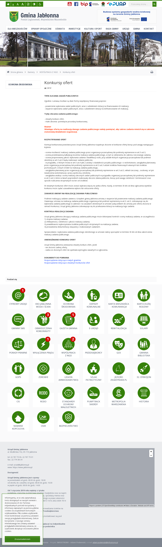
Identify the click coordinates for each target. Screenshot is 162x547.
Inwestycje (74, 28)
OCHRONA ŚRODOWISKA (20, 84)
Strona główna (15, 72)
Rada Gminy (112, 28)
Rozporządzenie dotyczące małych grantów (62, 260)
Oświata (60, 28)
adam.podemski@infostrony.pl (105, 542)
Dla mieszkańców (17, 28)
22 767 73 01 (27, 457)
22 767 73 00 (16, 457)
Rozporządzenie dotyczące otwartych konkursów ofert (67, 263)
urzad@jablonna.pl (21, 465)
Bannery (31, 72)
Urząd (125, 28)
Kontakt (149, 28)
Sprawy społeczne (41, 28)
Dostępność (13, 472)
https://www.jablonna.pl (22, 467)
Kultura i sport (93, 28)
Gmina (136, 28)
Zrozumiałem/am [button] (22, 539)
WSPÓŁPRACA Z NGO (49, 72)
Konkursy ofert (69, 72)
